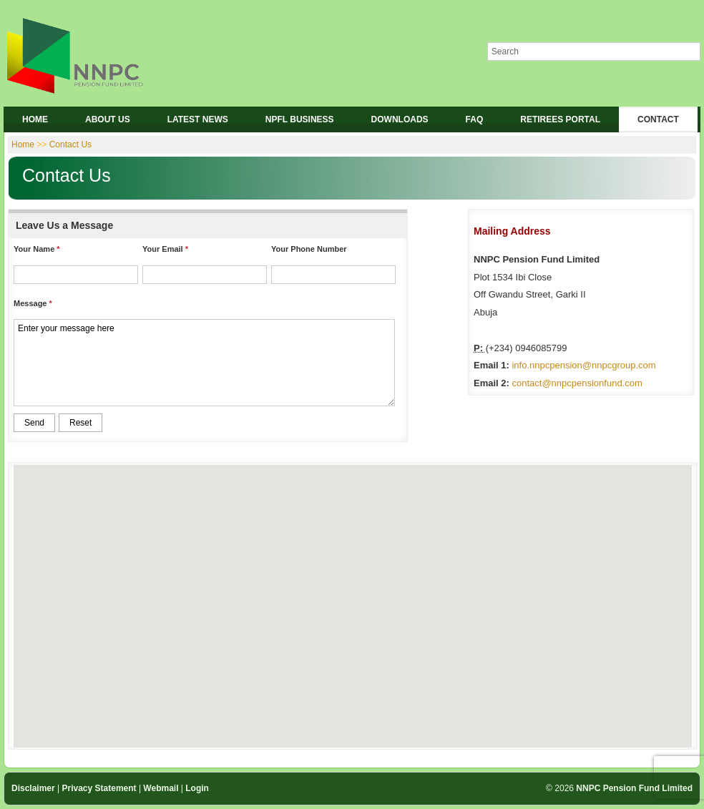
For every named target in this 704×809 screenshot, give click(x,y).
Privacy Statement (99, 788)
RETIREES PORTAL (560, 119)
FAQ (475, 119)
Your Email (162, 249)
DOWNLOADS (400, 119)
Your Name (34, 249)
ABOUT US (107, 119)
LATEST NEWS (197, 119)
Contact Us (70, 144)
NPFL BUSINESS (299, 119)
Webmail (160, 788)
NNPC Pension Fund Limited (634, 788)
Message (30, 303)
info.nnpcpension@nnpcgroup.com (583, 365)
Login (197, 788)
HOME (35, 119)
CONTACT (658, 119)
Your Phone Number (309, 249)
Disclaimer (33, 788)
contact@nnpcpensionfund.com (577, 383)
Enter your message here (204, 362)
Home (22, 144)
